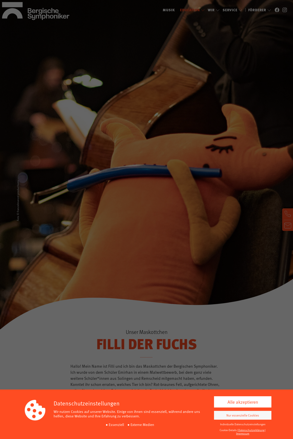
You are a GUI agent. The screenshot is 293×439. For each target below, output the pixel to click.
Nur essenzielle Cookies (242, 415)
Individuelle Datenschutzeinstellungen (243, 424)
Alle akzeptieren (243, 401)
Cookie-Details (228, 430)
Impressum (242, 433)
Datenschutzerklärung (251, 430)
